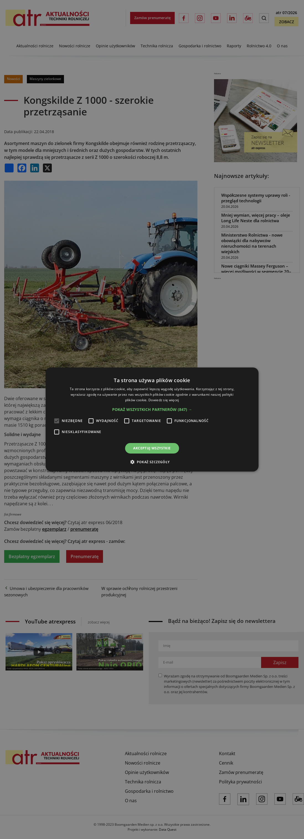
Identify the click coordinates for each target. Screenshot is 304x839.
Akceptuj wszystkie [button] (152, 448)
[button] (152, 409)
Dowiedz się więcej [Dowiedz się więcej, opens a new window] (163, 400)
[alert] (152, 419)
